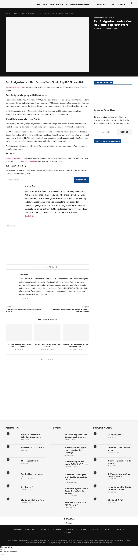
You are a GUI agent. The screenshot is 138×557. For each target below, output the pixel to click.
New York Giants (15, 88)
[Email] (69, 531)
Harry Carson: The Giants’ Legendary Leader (120, 488)
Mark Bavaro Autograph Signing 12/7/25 (76, 505)
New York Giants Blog (28, 162)
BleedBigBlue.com (13, 159)
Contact (121, 4)
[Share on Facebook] (52, 267)
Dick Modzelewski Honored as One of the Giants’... (19, 346)
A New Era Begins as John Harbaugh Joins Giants (76, 436)
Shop (45, 4)
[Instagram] (43, 531)
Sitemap (69, 525)
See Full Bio (29, 216)
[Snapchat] (118, 531)
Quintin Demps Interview (32, 448)
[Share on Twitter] (53, 267)
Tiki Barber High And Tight (30, 501)
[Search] (135, 4)
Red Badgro (11, 225)
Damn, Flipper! (115, 435)
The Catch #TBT (115, 500)
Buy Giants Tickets (100, 4)
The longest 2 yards (30, 461)
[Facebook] (16, 531)
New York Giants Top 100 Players (24, 14)
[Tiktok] (93, 531)
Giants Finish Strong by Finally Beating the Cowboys (75, 450)
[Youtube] (81, 531)
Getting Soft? (27, 487)
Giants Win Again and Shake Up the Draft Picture (75, 464)
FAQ (113, 4)
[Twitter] (29, 531)
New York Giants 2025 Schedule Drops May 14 (31, 436)
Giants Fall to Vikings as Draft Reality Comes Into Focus (76, 478)
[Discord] (69, 534)
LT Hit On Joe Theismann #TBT (119, 449)
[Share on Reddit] (56, 267)
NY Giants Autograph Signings (78, 4)
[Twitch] (105, 531)
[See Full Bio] (35, 216)
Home (38, 4)
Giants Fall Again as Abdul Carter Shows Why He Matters (76, 492)
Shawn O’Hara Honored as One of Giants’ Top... (75, 346)
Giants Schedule (56, 4)
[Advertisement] (47, 246)
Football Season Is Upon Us (32, 475)
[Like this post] (50, 267)
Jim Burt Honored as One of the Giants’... (47, 346)
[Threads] (57, 531)
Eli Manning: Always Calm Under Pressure (120, 475)
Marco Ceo (99, 28)
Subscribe (81, 180)
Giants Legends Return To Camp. (120, 462)
